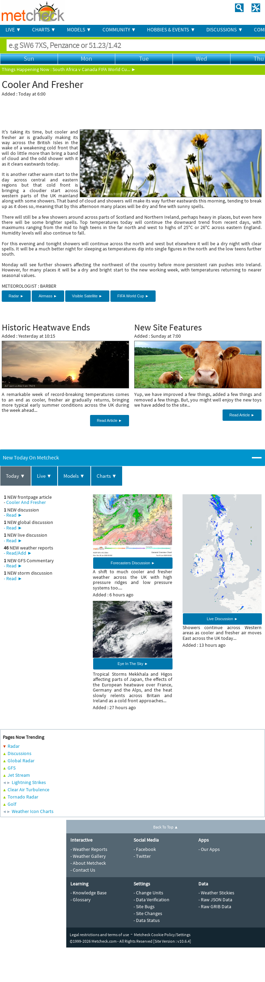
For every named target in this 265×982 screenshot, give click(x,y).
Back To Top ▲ (165, 827)
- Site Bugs (144, 906)
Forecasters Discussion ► (133, 563)
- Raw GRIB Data (214, 906)
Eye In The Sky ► (133, 664)
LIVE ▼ (13, 29)
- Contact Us (82, 870)
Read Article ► (109, 420)
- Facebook (145, 849)
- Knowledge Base (88, 893)
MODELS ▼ (79, 29)
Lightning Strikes (29, 782)
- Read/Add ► (18, 553)
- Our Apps (209, 849)
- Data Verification (151, 899)
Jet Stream (19, 775)
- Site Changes (148, 913)
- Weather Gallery (88, 856)
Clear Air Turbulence (28, 789)
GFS (12, 768)
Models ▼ (74, 476)
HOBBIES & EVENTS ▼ (171, 29)
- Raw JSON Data (215, 899)
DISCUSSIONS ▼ (224, 29)
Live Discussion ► (222, 619)
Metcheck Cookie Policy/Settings (162, 934)
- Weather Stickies (216, 893)
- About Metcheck (88, 863)
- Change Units (148, 893)
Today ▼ (15, 476)
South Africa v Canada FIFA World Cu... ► (94, 69)
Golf (12, 804)
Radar (14, 746)
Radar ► (16, 296)
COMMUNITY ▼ (119, 29)
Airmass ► (48, 296)
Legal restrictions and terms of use (99, 934)
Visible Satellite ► (87, 296)
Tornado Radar (23, 797)
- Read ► (13, 515)
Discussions (19, 753)
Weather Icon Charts (32, 811)
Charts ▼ (107, 476)
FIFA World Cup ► (133, 296)
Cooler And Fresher (26, 502)
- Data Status (147, 920)
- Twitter (142, 856)
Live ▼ (44, 476)
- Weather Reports (88, 849)
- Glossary (80, 899)
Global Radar (21, 760)
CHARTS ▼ (44, 29)
